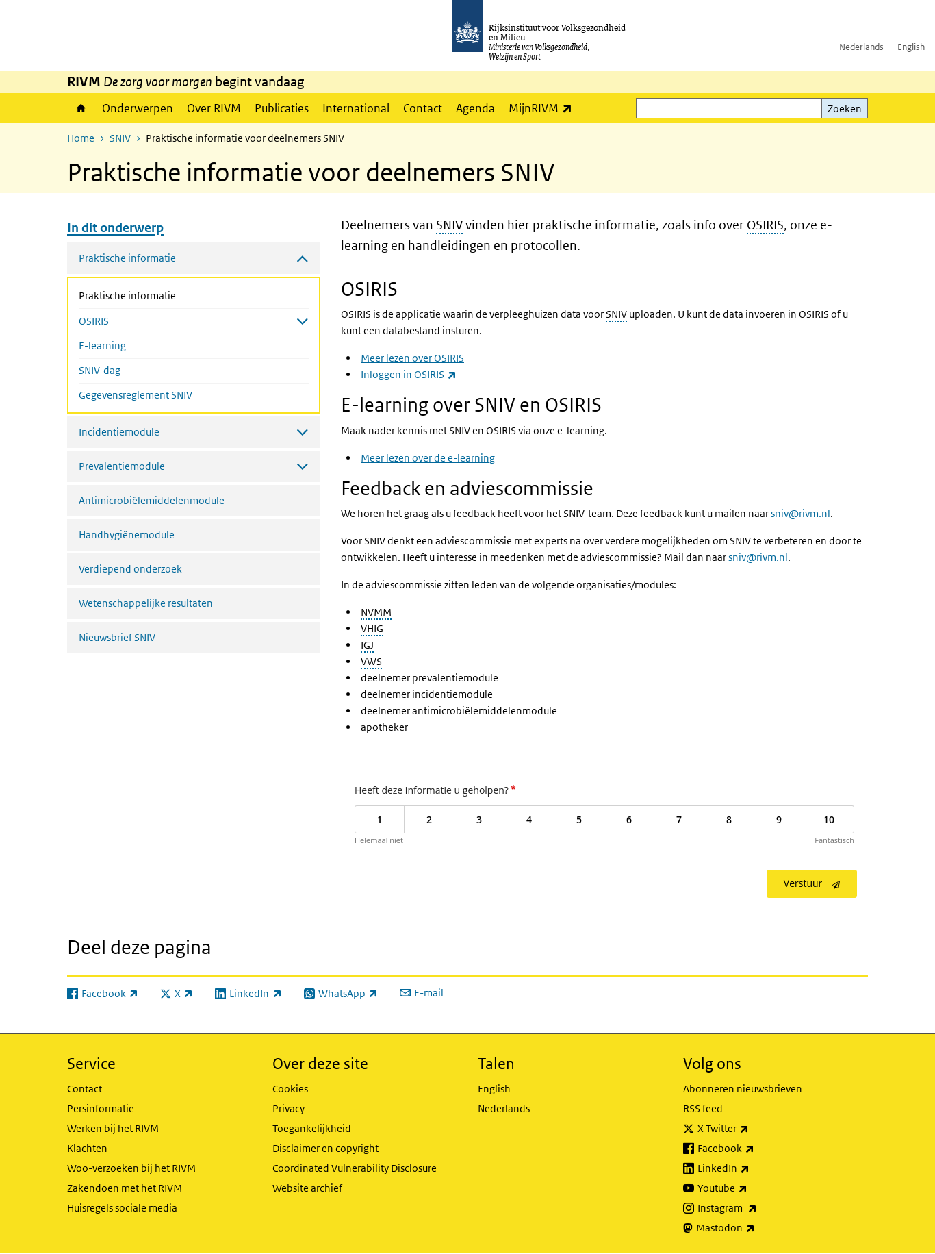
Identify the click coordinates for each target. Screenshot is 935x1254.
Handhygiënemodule (127, 534)
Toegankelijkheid (311, 1128)
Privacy (288, 1108)
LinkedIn (753, 1168)
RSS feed (703, 1108)
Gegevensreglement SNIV (135, 394)
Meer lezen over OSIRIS (412, 357)
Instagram (757, 1208)
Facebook (756, 1148)
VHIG (372, 628)
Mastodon (755, 1228)
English (911, 47)
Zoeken (845, 108)
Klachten (87, 1148)
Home (81, 108)
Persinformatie (100, 1108)
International (355, 108)
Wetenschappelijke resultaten (146, 603)
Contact (422, 108)
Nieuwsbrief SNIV (117, 637)
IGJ (367, 644)
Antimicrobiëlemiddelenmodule (152, 500)
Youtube (752, 1188)
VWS (371, 661)
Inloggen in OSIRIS (409, 374)
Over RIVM (214, 108)
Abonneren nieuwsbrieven (742, 1088)
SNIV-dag (99, 370)
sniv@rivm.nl (800, 513)
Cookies (290, 1088)
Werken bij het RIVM (113, 1128)
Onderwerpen (137, 108)
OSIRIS (765, 225)
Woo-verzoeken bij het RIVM (131, 1168)
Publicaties (282, 108)
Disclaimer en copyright (325, 1148)
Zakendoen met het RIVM (124, 1187)
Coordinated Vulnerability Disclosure (354, 1168)
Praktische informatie (163, 294)
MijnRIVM (544, 107)
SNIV (120, 138)
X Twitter (753, 1128)
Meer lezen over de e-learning (428, 457)
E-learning (102, 345)
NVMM (376, 611)
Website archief (307, 1187)
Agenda (475, 108)
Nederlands (861, 47)
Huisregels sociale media (122, 1207)
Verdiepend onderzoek (130, 568)
